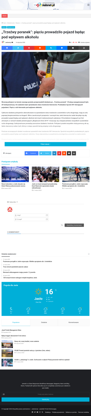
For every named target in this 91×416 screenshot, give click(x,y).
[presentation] (71, 217)
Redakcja (48, 412)
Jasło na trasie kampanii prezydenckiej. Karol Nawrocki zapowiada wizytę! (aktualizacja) (44, 186)
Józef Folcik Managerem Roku (11, 330)
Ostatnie (44, 322)
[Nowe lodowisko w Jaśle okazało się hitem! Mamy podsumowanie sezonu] (15, 174)
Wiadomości (11, 23)
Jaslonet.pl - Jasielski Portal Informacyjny (44, 409)
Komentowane (74, 322)
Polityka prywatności (58, 412)
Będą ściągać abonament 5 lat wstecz (14, 336)
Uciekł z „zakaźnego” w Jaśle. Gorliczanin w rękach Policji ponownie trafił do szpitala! (42, 360)
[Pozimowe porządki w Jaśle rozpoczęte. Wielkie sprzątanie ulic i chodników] (75, 174)
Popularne (15, 322)
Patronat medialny (83, 412)
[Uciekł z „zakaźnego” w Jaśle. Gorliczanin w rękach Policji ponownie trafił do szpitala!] (7, 362)
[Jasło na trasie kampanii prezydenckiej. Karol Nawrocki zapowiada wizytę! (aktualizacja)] (45, 174)
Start (4, 23)
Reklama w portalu (71, 412)
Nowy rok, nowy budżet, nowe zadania (26, 341)
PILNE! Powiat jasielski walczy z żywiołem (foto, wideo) (32, 350)
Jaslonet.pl (8, 42)
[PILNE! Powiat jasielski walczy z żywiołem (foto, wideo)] (7, 353)
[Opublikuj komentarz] (74, 225)
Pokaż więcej (45, 144)
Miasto (18, 23)
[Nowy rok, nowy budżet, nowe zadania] (7, 344)
